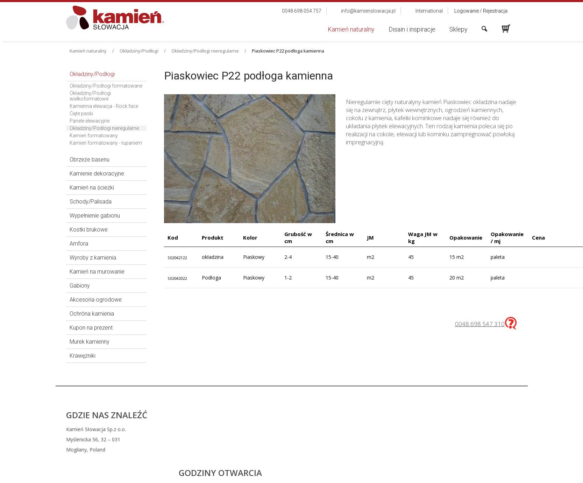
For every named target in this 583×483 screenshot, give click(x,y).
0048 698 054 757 (337, 429)
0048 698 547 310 (480, 324)
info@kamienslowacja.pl (340, 439)
